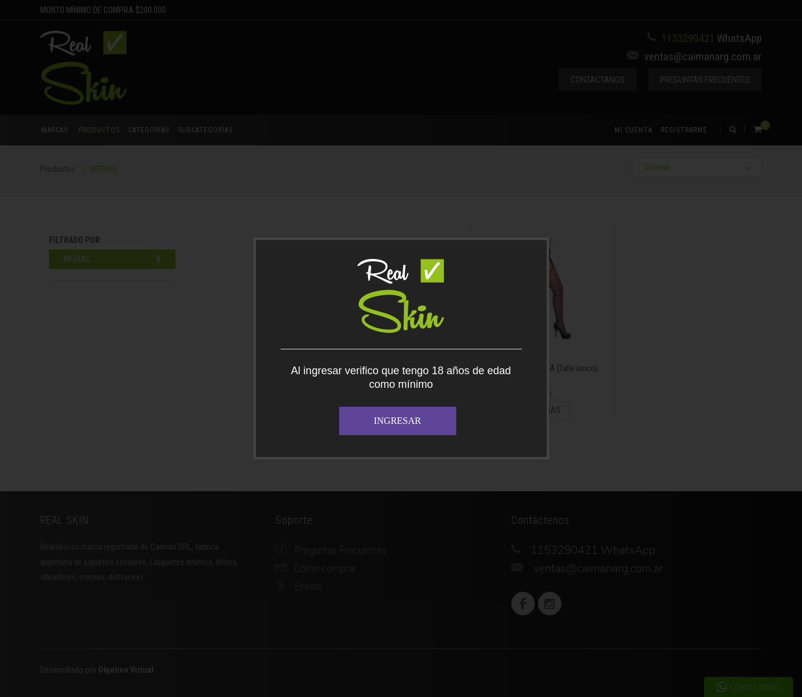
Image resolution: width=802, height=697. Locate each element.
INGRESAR (397, 421)
